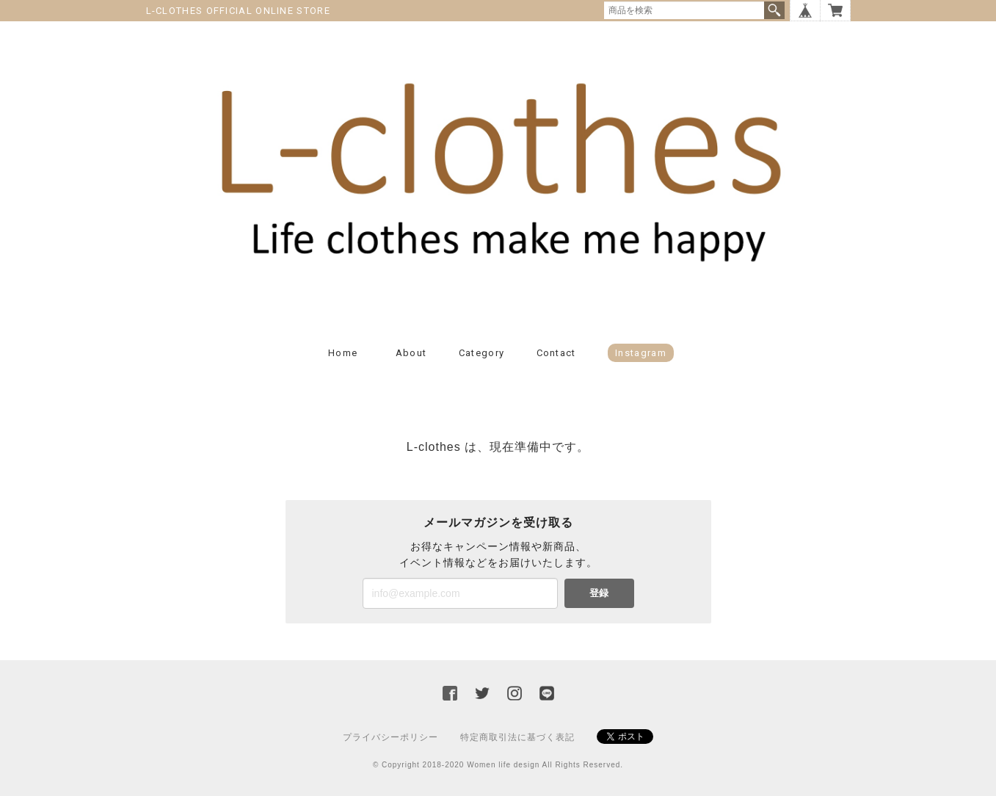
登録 (598, 592)
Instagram (640, 352)
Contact (556, 352)
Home (342, 352)
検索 (774, 10)
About (411, 352)
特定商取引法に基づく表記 (517, 737)
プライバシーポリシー (390, 737)
